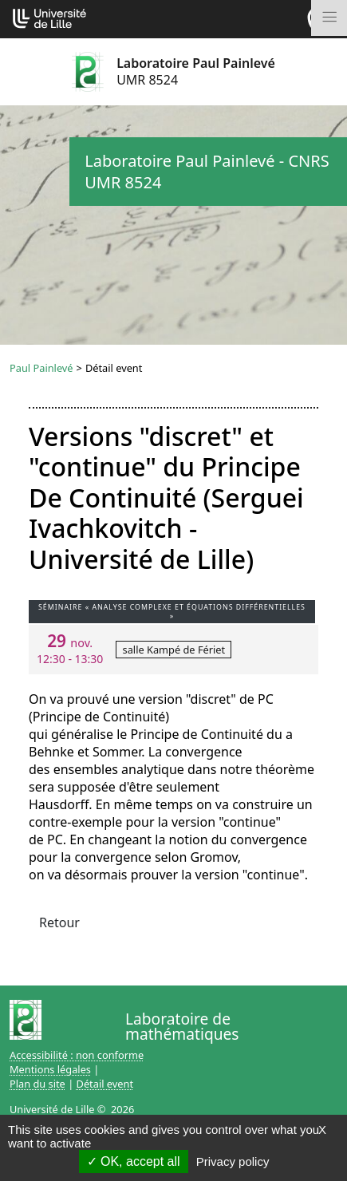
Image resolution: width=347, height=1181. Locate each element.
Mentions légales (50, 1069)
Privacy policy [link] (233, 1161)
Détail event (105, 1083)
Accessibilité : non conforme (77, 1055)
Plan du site (37, 1083)
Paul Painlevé (41, 368)
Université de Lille (52, 1109)
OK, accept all (133, 1161)
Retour (59, 922)
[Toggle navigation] (329, 18)
